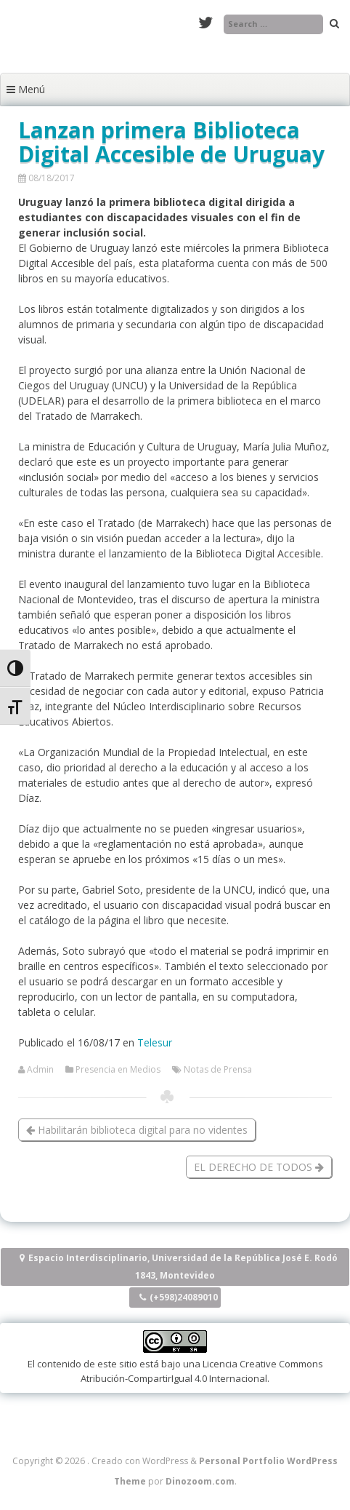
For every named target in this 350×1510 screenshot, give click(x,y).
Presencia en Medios (118, 1070)
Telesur (154, 1042)
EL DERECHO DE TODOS (259, 1167)
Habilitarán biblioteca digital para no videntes (137, 1130)
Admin (40, 1070)
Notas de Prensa (218, 1070)
